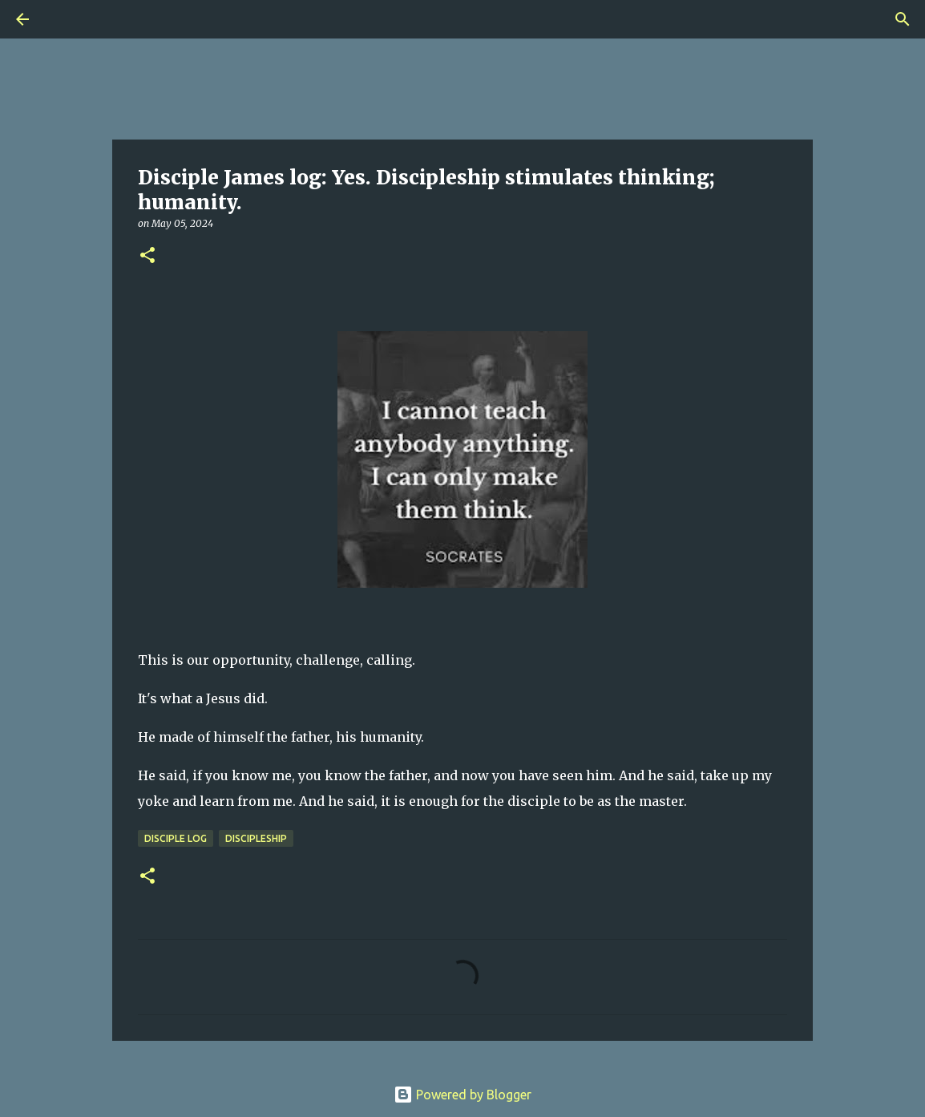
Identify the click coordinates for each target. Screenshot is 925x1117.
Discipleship (256, 838)
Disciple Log (175, 838)
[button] (147, 256)
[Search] (67, 19)
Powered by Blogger (462, 1094)
